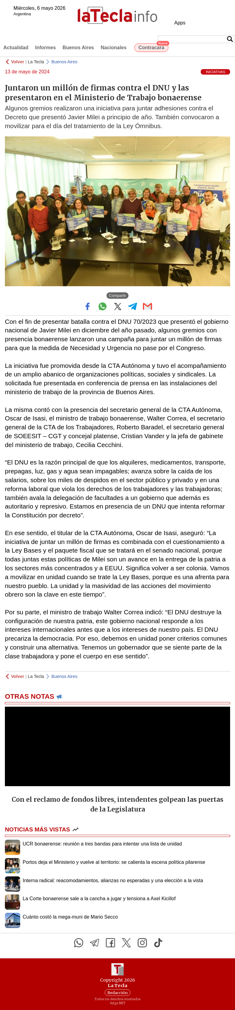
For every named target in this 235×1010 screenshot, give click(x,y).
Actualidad (15, 47)
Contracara (153, 46)
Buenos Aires (78, 47)
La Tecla (36, 61)
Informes (45, 47)
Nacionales (113, 47)
